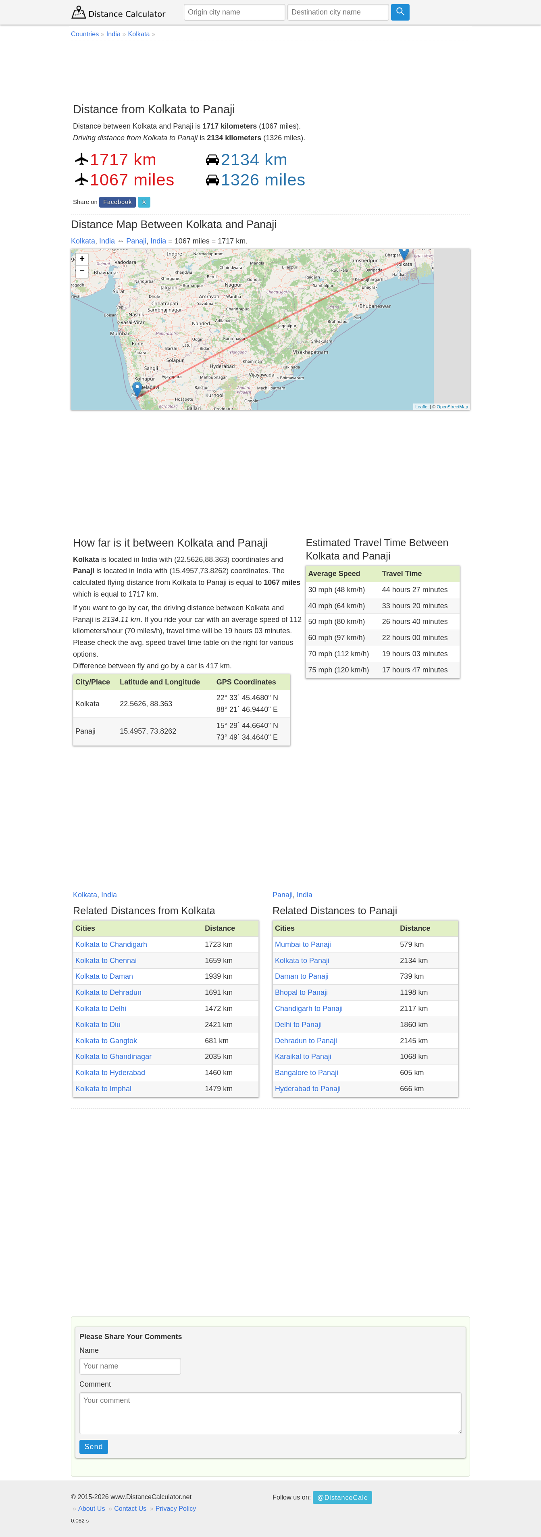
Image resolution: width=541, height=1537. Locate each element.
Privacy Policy (176, 1508)
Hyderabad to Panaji (308, 1089)
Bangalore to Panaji (306, 1073)
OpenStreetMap (452, 406)
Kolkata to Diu (98, 1025)
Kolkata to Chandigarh (111, 944)
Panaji (136, 241)
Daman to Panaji (302, 976)
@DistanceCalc (342, 1497)
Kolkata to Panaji (302, 961)
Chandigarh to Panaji (309, 1009)
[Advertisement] (270, 68)
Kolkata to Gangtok (106, 1041)
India (107, 241)
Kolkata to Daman (104, 976)
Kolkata (83, 241)
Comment (95, 1384)
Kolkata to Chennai (106, 961)
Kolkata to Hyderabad (110, 1073)
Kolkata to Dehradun (108, 992)
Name (89, 1350)
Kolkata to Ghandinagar (113, 1056)
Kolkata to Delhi (100, 1009)
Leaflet (422, 406)
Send (94, 1447)
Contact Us (130, 1508)
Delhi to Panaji (298, 1025)
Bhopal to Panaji (301, 992)
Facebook (117, 202)
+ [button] (82, 260)
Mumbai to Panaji (303, 944)
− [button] (82, 272)
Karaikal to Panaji (303, 1056)
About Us (91, 1508)
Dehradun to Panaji (306, 1041)
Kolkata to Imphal (103, 1089)
